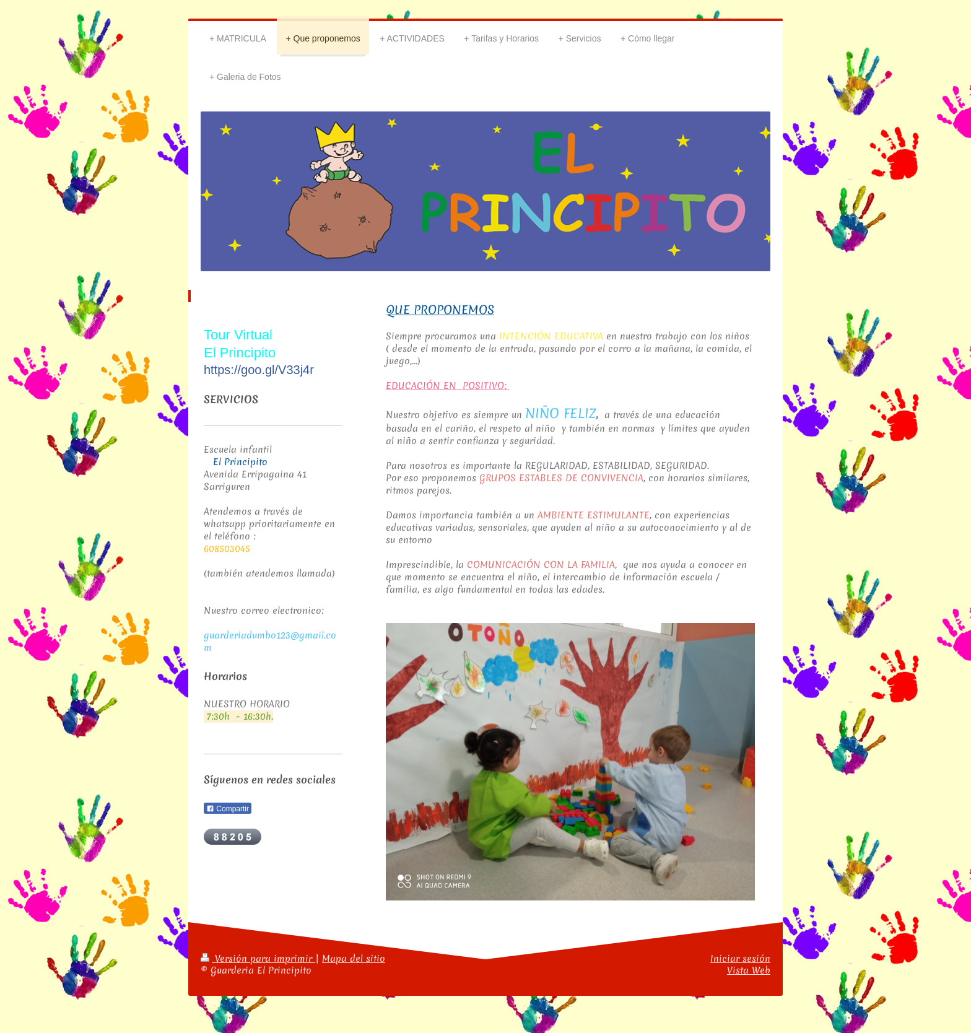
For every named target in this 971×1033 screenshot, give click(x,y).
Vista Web (748, 970)
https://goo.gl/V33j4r (259, 370)
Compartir (227, 808)
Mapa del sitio (353, 958)
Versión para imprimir (258, 958)
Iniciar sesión (740, 958)
